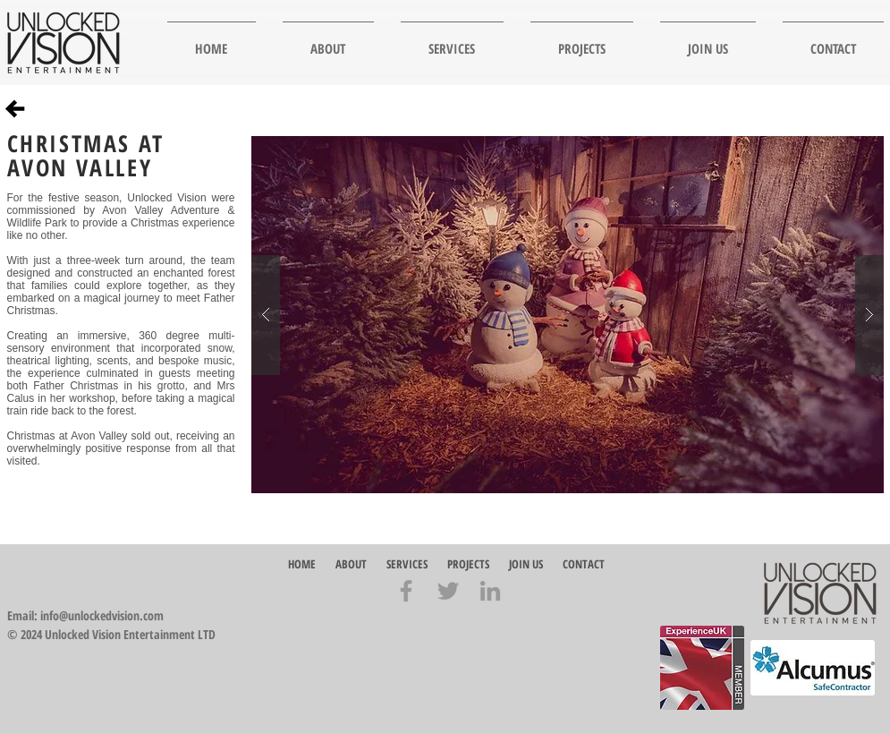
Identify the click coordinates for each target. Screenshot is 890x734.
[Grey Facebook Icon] (406, 590)
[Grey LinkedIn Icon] (490, 590)
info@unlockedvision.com (102, 615)
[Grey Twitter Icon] (448, 590)
